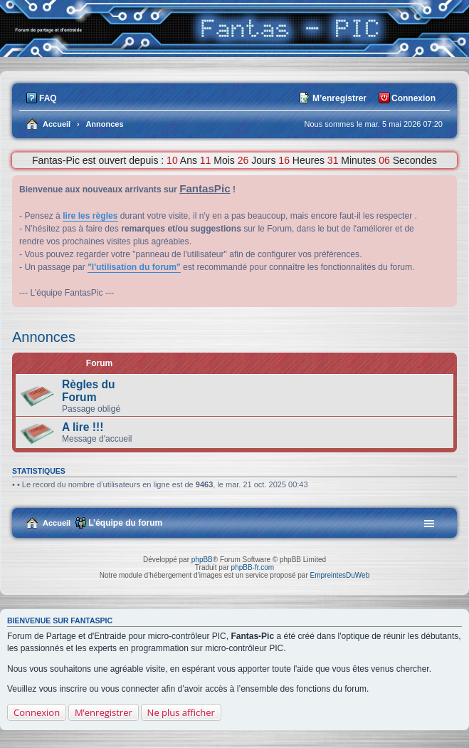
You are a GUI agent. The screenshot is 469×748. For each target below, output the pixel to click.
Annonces (43, 337)
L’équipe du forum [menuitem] (125, 523)
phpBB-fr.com (253, 567)
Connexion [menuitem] (413, 98)
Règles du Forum (88, 390)
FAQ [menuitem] (48, 98)
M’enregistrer (103, 712)
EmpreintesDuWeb (339, 575)
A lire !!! (82, 427)
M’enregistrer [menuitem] (339, 98)
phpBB (202, 559)
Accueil (56, 523)
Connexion (37, 712)
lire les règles (90, 216)
